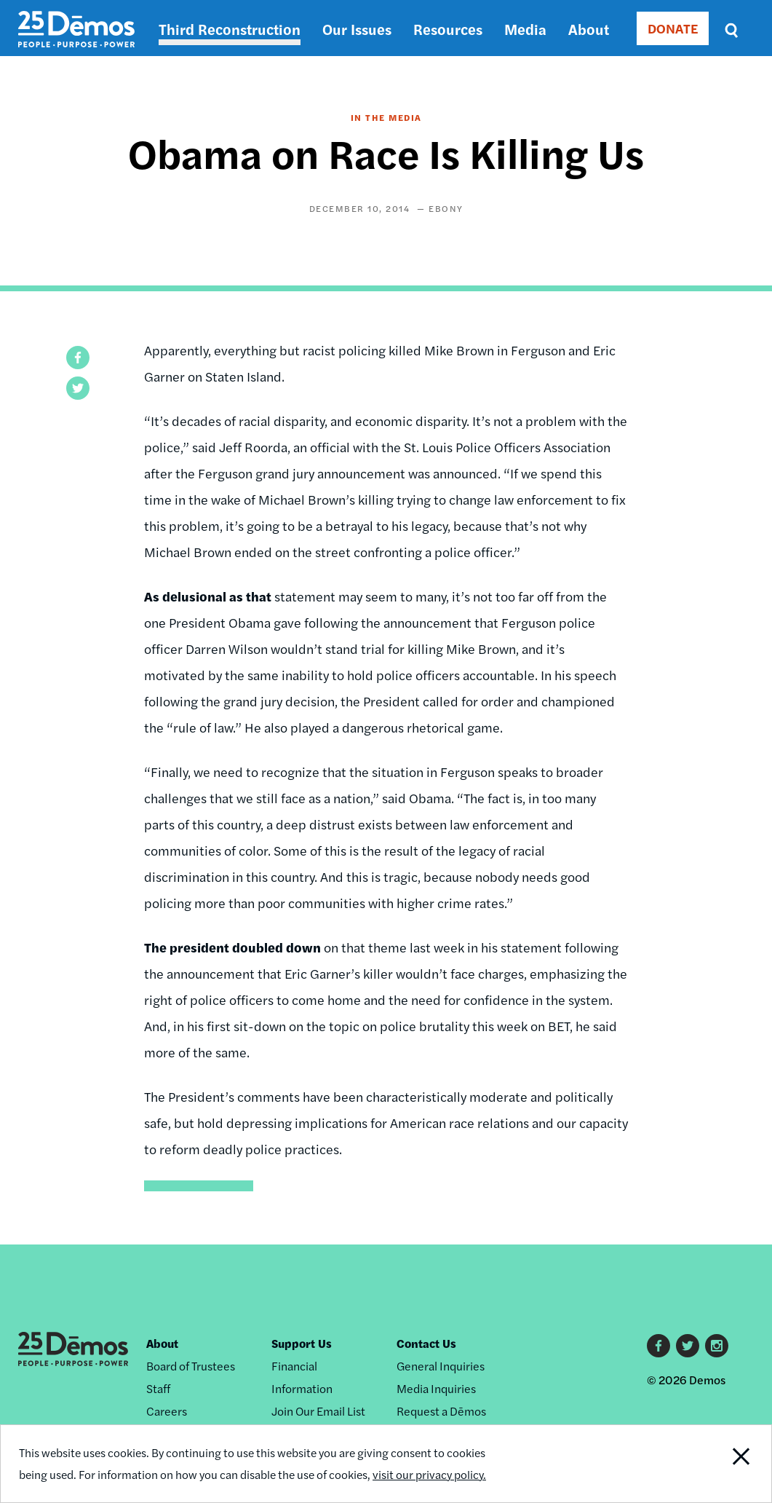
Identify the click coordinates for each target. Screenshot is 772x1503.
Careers (166, 1411)
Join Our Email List (318, 1411)
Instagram (716, 1345)
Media (525, 28)
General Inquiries (441, 1365)
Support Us (301, 1343)
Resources (447, 28)
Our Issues (356, 28)
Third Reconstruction (230, 28)
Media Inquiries (436, 1388)
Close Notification (731, 1463)
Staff (158, 1388)
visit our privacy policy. (435, 1474)
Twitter (687, 1345)
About (588, 28)
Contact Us (426, 1343)
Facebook (658, 1345)
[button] (77, 357)
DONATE (673, 28)
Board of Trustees (190, 1365)
